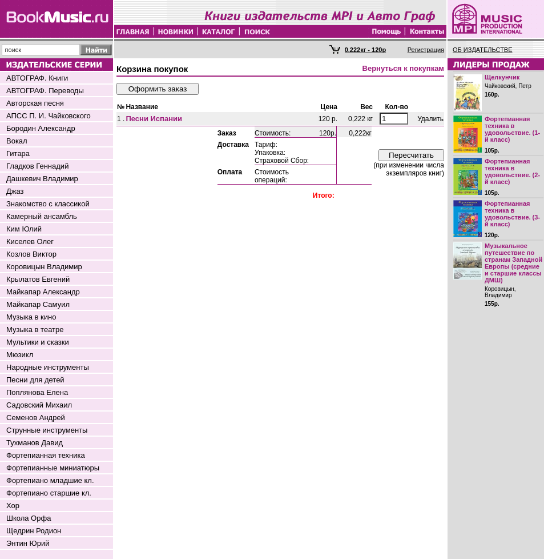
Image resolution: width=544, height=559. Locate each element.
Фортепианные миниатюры (52, 468)
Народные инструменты (47, 367)
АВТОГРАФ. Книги (37, 78)
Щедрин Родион (33, 530)
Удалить (430, 119)
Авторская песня (35, 103)
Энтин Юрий (27, 543)
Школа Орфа (28, 518)
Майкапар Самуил (38, 304)
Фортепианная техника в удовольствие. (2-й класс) (512, 171)
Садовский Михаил (39, 405)
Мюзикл (19, 354)
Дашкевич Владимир (42, 178)
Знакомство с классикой (48, 203)
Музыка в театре (35, 329)
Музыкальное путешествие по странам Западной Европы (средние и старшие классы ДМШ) (513, 263)
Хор (12, 505)
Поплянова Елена (37, 392)
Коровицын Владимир (44, 266)
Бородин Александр (40, 128)
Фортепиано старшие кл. (48, 493)
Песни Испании (154, 118)
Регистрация (426, 49)
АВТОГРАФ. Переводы (45, 90)
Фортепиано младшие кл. (50, 480)
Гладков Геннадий (37, 166)
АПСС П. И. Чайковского (48, 115)
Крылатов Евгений (38, 279)
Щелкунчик (502, 77)
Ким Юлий (24, 229)
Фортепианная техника (45, 455)
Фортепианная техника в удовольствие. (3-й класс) (512, 213)
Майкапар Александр (43, 292)
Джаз (15, 191)
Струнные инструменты (46, 430)
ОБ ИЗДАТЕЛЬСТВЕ (483, 49)
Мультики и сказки (37, 342)
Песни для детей (35, 380)
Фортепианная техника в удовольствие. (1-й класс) (512, 129)
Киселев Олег (30, 241)
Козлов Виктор (31, 254)
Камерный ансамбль (41, 216)
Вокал (16, 141)
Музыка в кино (31, 317)
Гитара (18, 153)
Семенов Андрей (35, 417)
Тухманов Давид (34, 442)
